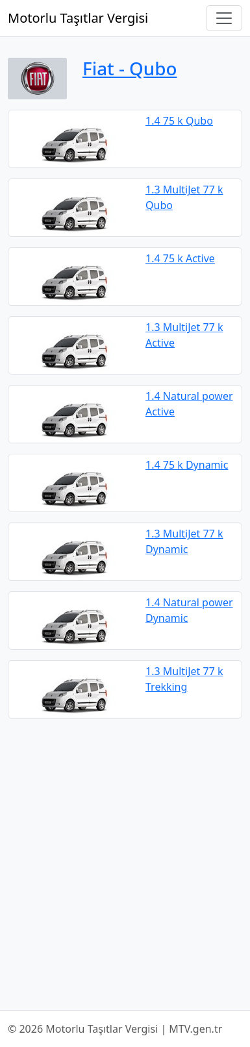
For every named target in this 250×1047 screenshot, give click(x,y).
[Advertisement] (125, 864)
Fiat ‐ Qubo (129, 68)
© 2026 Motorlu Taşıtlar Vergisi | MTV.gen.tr (115, 1029)
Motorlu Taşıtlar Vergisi (78, 18)
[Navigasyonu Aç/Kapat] (224, 18)
